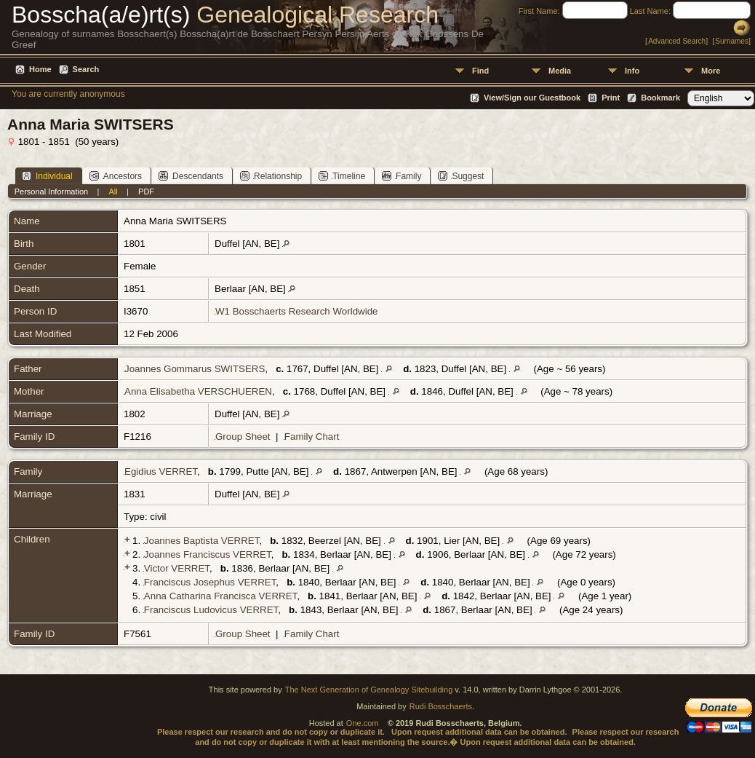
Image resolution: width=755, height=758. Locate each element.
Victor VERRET (176, 568)
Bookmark (660, 97)
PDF (146, 191)
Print (611, 97)
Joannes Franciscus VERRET (207, 554)
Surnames (731, 41)
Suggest (461, 175)
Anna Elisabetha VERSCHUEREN (198, 391)
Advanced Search (677, 41)
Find (480, 70)
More (710, 70)
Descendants (191, 175)
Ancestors (115, 175)
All (113, 191)
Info (632, 70)
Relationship (271, 175)
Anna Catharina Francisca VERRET (220, 596)
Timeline (342, 175)
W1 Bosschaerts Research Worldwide (296, 311)
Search (86, 69)
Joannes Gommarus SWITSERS (194, 368)
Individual (47, 175)
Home (40, 69)
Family (401, 175)
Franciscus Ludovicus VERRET (211, 609)
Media (559, 70)
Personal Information (52, 191)
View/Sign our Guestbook (532, 97)
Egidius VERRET (160, 471)
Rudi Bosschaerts (441, 706)
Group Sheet (243, 436)
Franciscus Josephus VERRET (210, 582)
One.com (362, 723)
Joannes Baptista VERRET (202, 540)
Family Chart (312, 436)
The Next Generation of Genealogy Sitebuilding (369, 689)
